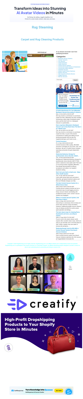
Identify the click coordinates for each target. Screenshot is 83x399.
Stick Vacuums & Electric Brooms (66, 74)
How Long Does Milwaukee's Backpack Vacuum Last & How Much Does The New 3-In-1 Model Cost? (68, 126)
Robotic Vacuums (62, 72)
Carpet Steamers (62, 64)
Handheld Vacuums (63, 69)
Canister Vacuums (62, 60)
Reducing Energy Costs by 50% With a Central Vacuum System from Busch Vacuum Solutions (67, 230)
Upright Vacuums (62, 75)
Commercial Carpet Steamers (65, 68)
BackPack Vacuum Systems (65, 58)
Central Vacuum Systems (64, 65)
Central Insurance (61, 141)
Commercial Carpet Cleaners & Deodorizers (69, 67)
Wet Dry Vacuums (62, 76)
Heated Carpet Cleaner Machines (66, 71)
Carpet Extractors (62, 62)
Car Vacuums (61, 61)
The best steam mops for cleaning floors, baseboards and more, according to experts (68, 213)
